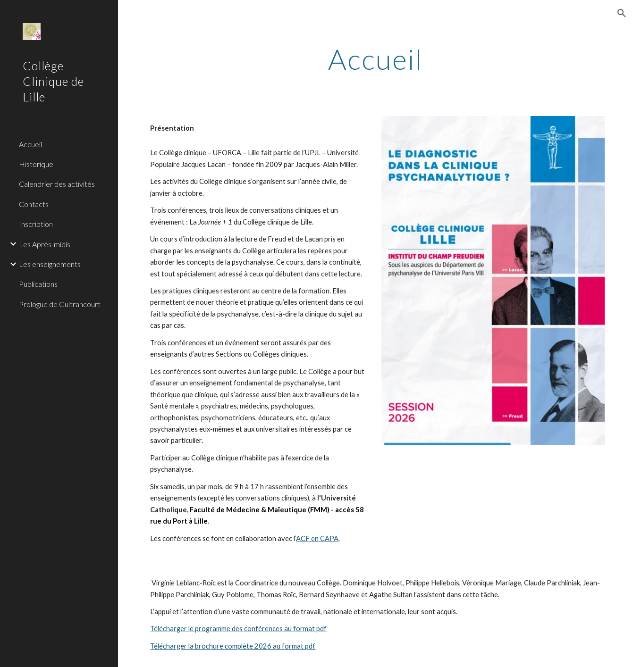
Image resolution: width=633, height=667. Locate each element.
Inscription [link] (36, 223)
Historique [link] (36, 163)
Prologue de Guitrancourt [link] (60, 304)
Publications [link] (38, 283)
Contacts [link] (34, 204)
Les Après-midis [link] (44, 244)
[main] (375, 59)
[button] (621, 13)
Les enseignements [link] (50, 263)
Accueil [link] (30, 144)
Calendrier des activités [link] (57, 183)
